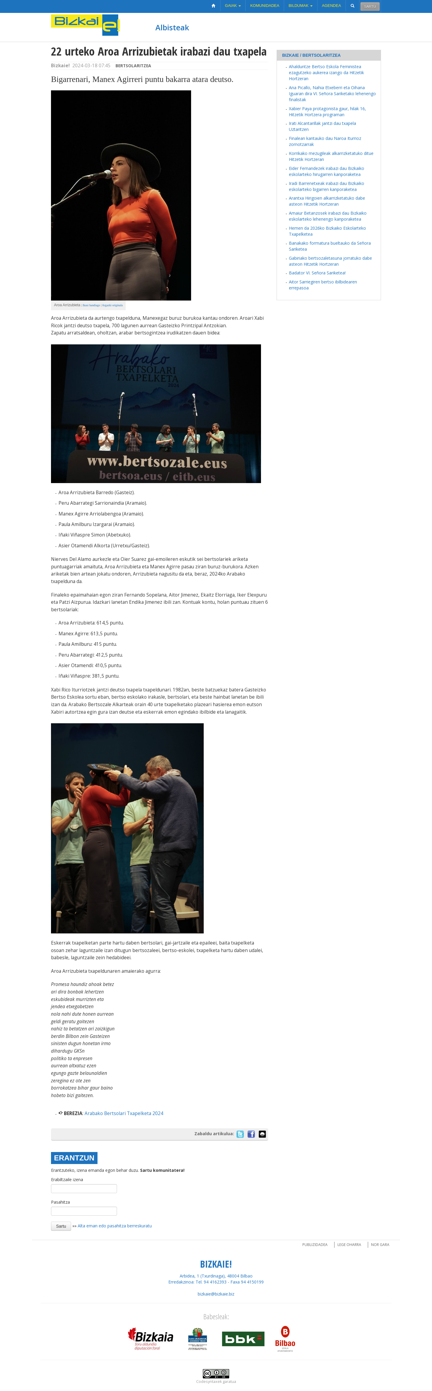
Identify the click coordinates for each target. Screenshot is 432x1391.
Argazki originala (112, 305)
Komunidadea (264, 5)
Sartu (370, 6)
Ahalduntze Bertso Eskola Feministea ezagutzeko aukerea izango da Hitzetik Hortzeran (326, 72)
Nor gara (380, 1244)
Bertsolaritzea (133, 65)
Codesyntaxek (209, 1381)
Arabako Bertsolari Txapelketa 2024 (124, 1113)
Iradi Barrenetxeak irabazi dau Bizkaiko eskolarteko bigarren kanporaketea (326, 186)
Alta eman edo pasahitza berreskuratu (115, 1226)
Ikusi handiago (91, 305)
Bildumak (301, 5)
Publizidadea (315, 1244)
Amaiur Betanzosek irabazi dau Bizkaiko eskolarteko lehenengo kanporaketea (328, 216)
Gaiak (233, 5)
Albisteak (172, 27)
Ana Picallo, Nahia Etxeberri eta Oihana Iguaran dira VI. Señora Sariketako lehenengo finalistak (332, 93)
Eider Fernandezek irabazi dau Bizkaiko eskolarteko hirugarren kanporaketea (326, 171)
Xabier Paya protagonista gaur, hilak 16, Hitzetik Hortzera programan (327, 111)
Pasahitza (60, 1202)
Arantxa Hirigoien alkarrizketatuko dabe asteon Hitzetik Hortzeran (327, 201)
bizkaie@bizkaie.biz (216, 1294)
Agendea (331, 5)
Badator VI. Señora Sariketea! (317, 273)
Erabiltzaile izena (67, 1179)
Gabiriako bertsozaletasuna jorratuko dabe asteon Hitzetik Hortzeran (330, 261)
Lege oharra (349, 1244)
